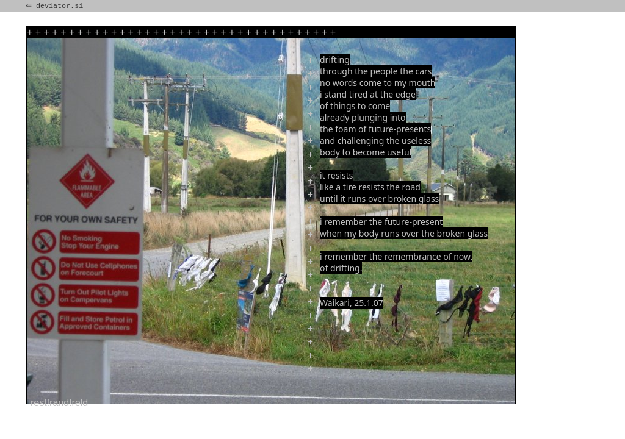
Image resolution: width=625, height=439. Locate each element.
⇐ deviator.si (55, 6)
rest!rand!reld (59, 403)
